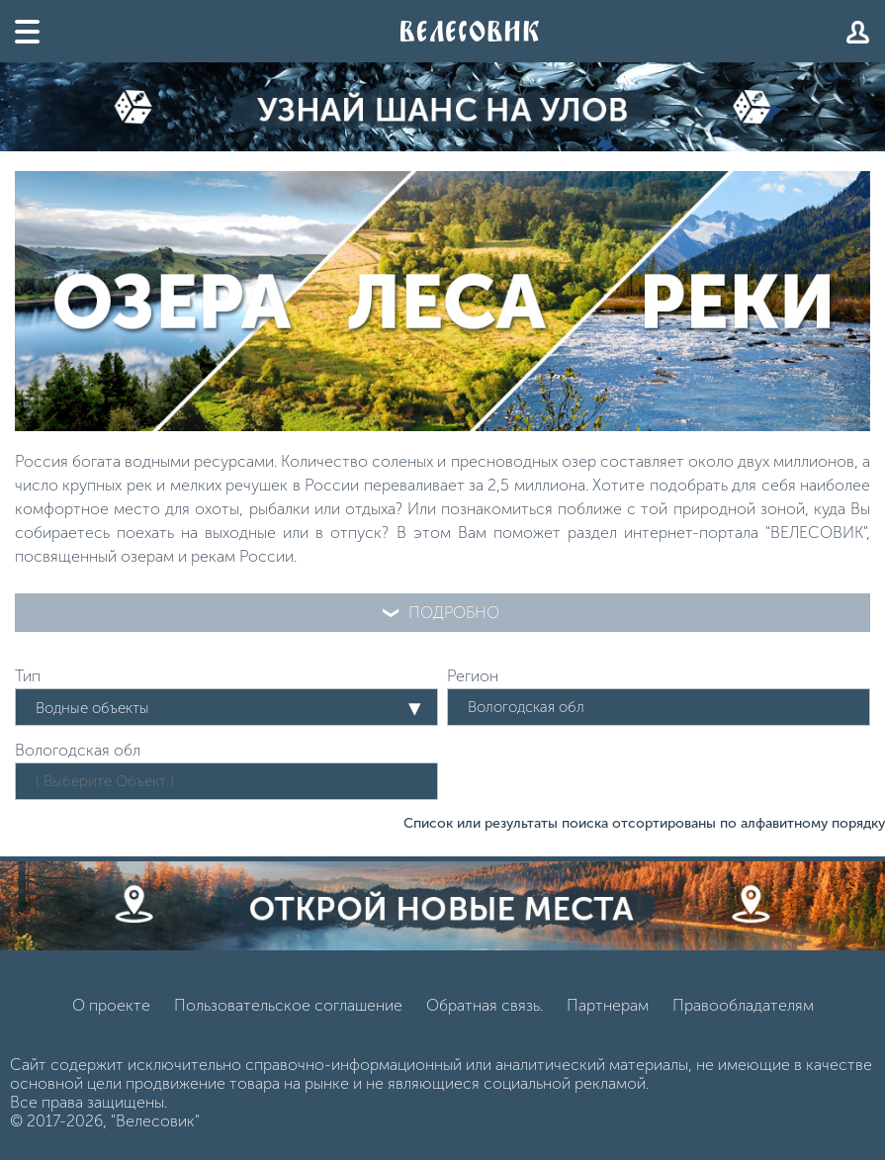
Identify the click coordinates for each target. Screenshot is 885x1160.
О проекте (111, 1005)
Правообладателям (743, 1005)
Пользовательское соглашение (288, 1005)
